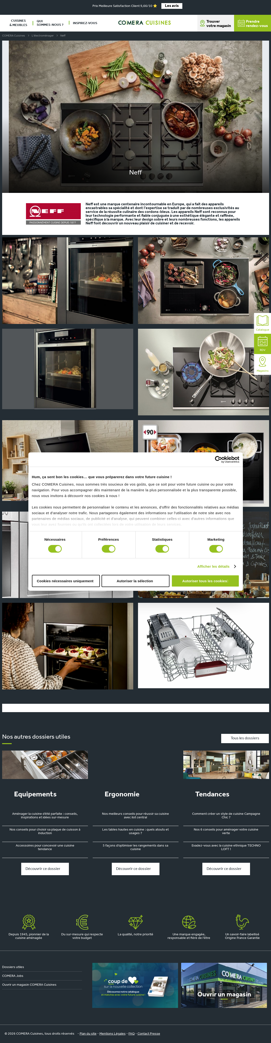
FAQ (131, 1034)
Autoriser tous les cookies (204, 581)
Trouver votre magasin (218, 24)
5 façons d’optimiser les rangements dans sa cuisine (135, 847)
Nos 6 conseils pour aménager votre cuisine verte (226, 831)
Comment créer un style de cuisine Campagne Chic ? (226, 815)
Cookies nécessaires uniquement (65, 581)
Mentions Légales (112, 1034)
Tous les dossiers (245, 738)
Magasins (263, 364)
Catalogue (262, 323)
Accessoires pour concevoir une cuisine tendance (45, 847)
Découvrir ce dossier (43, 869)
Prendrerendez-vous (253, 24)
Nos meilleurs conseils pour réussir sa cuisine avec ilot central (135, 815)
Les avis (172, 6)
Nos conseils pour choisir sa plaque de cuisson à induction (45, 831)
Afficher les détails (213, 566)
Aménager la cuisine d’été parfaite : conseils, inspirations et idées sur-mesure (45, 815)
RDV (262, 344)
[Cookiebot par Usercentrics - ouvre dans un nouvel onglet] (218, 459)
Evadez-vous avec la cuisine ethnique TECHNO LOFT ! (226, 847)
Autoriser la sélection (135, 581)
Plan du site (88, 1034)
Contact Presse (149, 1034)
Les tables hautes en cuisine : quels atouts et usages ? (135, 831)
